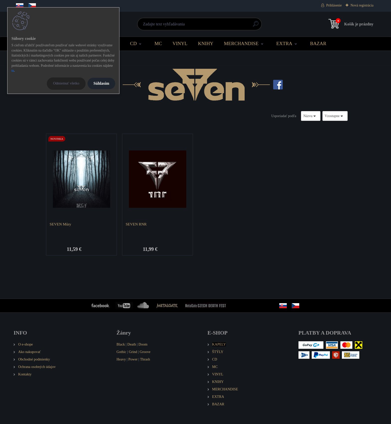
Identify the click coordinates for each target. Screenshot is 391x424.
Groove (145, 352)
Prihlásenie (334, 5)
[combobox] (310, 116)
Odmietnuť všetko (66, 83)
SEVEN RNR (136, 224)
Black (120, 344)
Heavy (121, 359)
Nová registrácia (361, 5)
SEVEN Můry (60, 224)
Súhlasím (101, 83)
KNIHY (205, 43)
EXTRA (284, 43)
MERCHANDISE (241, 43)
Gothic (121, 352)
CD (133, 43)
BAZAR (318, 43)
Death (131, 344)
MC (158, 43)
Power (133, 359)
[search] (256, 26)
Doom (142, 344)
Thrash (145, 359)
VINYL (180, 43)
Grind (133, 352)
